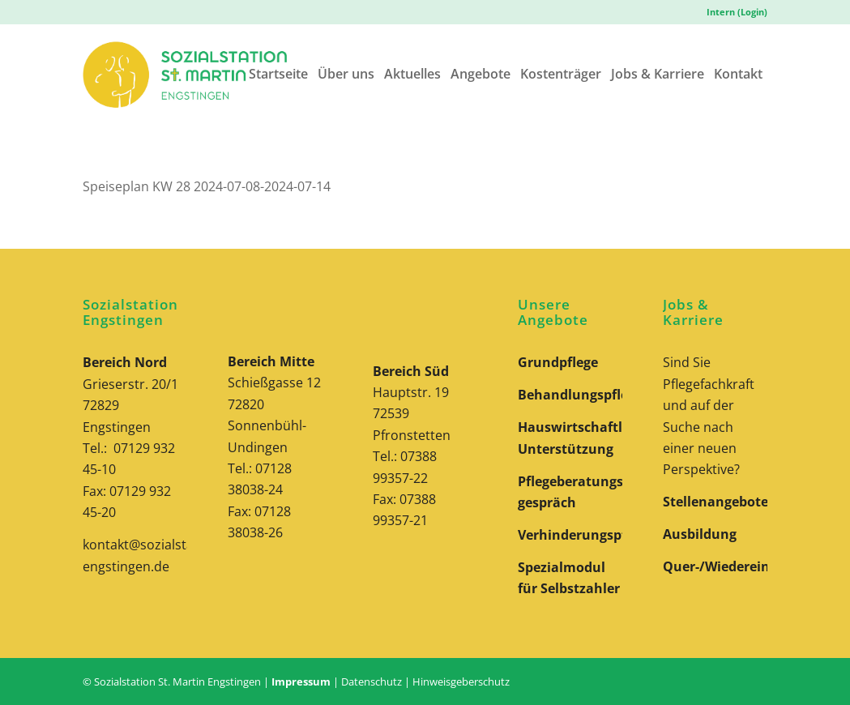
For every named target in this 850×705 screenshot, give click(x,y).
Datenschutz (371, 681)
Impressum (301, 681)
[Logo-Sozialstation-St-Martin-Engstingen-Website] (184, 74)
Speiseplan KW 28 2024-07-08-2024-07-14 (207, 186)
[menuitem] (732, 12)
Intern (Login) (737, 12)
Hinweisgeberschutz (461, 681)
